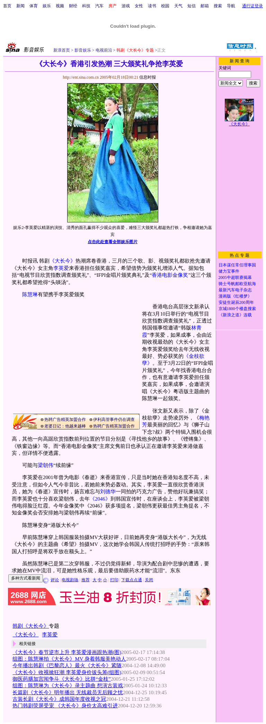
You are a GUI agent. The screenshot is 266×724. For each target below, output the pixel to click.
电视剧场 (70, 579)
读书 (152, 5)
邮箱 (205, 5)
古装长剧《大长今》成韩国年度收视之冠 (59, 699)
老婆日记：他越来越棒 (65, 426)
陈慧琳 (30, 294)
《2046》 (100, 499)
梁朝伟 (45, 465)
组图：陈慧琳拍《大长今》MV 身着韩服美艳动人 (69, 659)
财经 (73, 5)
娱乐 (47, 5)
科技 (86, 5)
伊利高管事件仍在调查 (114, 419)
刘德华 (108, 491)
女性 (139, 5)
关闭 (149, 579)
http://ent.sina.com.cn (81, 77)
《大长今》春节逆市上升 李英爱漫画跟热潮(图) (66, 652)
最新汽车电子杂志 (235, 290)
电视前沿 (103, 50)
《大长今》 (63, 261)
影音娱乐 (82, 50)
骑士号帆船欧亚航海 (237, 283)
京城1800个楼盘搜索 (237, 308)
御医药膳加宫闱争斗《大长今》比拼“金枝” (61, 679)
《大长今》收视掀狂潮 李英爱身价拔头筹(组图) (66, 672)
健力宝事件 (229, 271)
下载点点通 (131, 579)
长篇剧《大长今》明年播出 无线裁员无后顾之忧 (67, 692)
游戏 (126, 5)
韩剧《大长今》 (30, 626)
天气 (178, 5)
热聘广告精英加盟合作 (65, 419)
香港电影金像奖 (170, 275)
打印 (114, 579)
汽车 (99, 5)
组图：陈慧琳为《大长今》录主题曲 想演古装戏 (67, 685)
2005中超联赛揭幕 (235, 277)
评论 (55, 579)
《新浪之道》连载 (235, 314)
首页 (7, 5)
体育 (33, 5)
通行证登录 (252, 5)
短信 (191, 5)
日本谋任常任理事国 (237, 265)
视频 (60, 5)
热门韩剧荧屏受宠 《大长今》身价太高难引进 (65, 705)
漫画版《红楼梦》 (235, 296)
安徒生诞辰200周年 (236, 302)
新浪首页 (61, 50)
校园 (165, 5)
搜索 (218, 5)
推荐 (85, 579)
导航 (231, 5)
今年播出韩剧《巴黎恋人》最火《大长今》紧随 (67, 665)
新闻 (20, 5)
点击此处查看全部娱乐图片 (113, 241)
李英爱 (61, 268)
